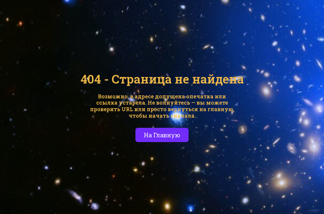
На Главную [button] (162, 135)
